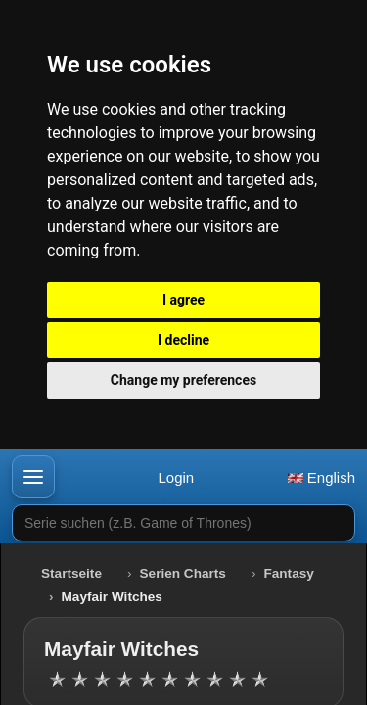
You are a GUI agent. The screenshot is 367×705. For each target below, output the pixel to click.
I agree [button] (183, 299)
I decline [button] (183, 340)
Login (176, 477)
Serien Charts (183, 573)
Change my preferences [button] (183, 380)
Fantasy (288, 573)
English (321, 477)
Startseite (71, 573)
